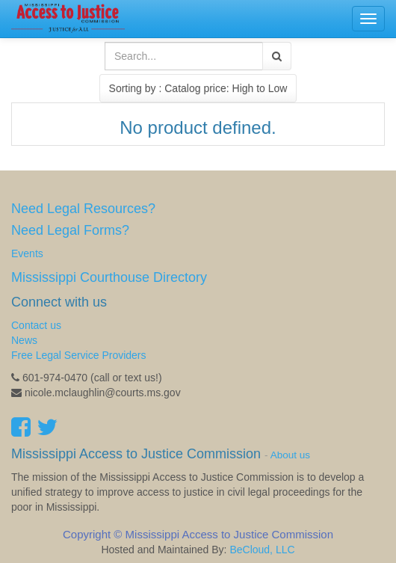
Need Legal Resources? (83, 208)
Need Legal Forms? (70, 230)
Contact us (36, 325)
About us (290, 455)
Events (27, 253)
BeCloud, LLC (261, 550)
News (24, 340)
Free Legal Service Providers (78, 355)
